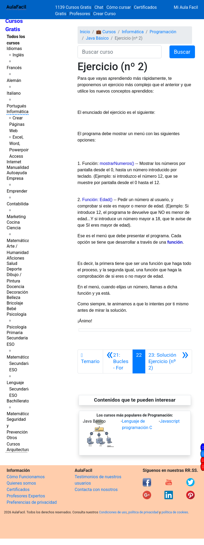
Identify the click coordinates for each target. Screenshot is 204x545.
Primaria (15, 332)
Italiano (14, 93)
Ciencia (14, 227)
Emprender (17, 191)
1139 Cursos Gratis (73, 7)
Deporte (14, 269)
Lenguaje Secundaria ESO (18, 389)
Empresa (15, 178)
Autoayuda (17, 172)
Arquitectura (18, 449)
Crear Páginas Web (16, 124)
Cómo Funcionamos (26, 476)
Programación (163, 31)
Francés (14, 67)
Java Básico (97, 38)
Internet (14, 161)
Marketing (16, 216)
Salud (12, 263)
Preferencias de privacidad (32, 502)
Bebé (11, 308)
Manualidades (20, 167)
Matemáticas (19, 240)
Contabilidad (19, 203)
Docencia (15, 286)
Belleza (13, 297)
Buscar (182, 52)
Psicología (16, 314)
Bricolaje (15, 303)
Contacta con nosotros (96, 489)
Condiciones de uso (113, 512)
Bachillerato (18, 400)
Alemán (14, 80)
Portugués (16, 106)
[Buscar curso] (120, 51)
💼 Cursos (106, 31)
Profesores (79, 13)
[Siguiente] (168, 361)
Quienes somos (21, 483)
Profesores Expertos (26, 495)
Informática (17, 111)
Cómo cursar (119, 7)
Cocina (13, 222)
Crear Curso (104, 13)
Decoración (17, 292)
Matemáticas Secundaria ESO (19, 363)
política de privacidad (143, 512)
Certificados (18, 489)
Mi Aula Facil (186, 7)
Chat (99, 7)
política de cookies (175, 512)
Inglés (18, 54)
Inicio (85, 31)
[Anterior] (118, 361)
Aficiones (15, 258)
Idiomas (14, 48)
